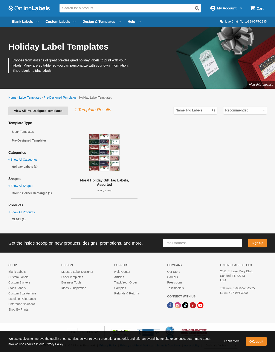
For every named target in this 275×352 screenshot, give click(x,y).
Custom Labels (18, 277)
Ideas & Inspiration (73, 288)
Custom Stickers (19, 282)
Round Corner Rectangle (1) (32, 193)
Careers (172, 277)
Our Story (173, 271)
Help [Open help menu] (134, 21)
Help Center (122, 271)
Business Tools (71, 282)
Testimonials (175, 288)
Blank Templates (23, 131)
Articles (119, 277)
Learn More (232, 341)
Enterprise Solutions (21, 304)
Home (12, 97)
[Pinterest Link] (193, 305)
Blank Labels (17, 271)
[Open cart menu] (257, 8)
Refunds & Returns (127, 293)
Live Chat (229, 21)
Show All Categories (22, 159)
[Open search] (197, 8)
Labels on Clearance (22, 298)
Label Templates (30, 97)
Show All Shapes (20, 185)
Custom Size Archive (22, 293)
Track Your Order (125, 282)
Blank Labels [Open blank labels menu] (25, 21)
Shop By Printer (18, 309)
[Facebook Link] (170, 305)
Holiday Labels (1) (25, 166)
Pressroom (174, 282)
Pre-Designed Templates (60, 97)
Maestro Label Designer (77, 271)
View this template (261, 84)
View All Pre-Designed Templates (38, 111)
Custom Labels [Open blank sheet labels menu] (61, 21)
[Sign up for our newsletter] (202, 243)
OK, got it (256, 341)
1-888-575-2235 (253, 21)
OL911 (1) (19, 219)
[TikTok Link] (185, 305)
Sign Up (257, 243)
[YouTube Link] (200, 305)
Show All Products (21, 212)
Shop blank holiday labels (31, 70)
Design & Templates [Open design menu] (101, 21)
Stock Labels (17, 288)
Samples (120, 288)
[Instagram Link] (178, 305)
